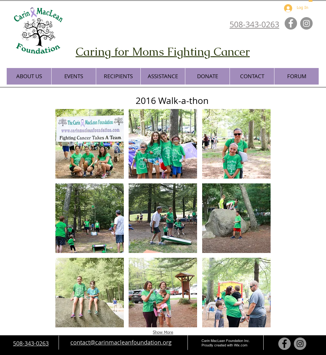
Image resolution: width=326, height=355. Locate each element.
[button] (29, 76)
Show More (163, 333)
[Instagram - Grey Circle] (306, 23)
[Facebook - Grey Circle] (291, 23)
